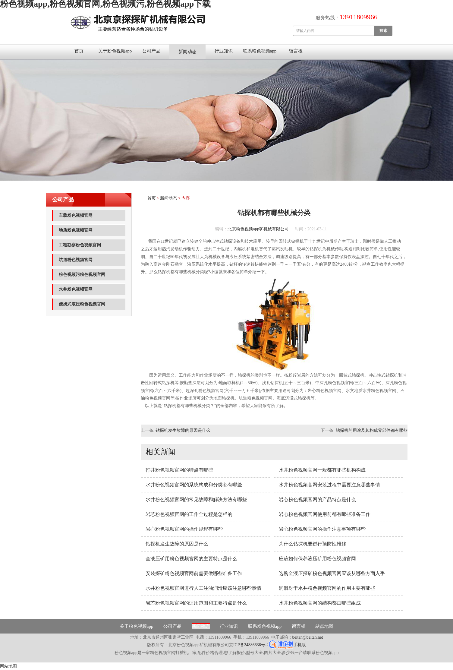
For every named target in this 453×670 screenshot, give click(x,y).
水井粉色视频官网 (76, 289)
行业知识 (224, 51)
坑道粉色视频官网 (76, 260)
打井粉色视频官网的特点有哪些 (179, 469)
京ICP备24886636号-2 (249, 645)
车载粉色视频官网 (76, 215)
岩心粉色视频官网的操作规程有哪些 (184, 529)
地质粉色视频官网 (76, 230)
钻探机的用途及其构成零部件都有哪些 (371, 430)
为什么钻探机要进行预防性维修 (312, 543)
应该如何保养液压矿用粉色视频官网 (317, 558)
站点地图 (324, 626)
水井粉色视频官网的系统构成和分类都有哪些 (194, 484)
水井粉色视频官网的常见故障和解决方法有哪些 (196, 499)
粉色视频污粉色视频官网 (82, 274)
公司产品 (151, 51)
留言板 (296, 51)
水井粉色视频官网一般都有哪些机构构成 (322, 469)
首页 (78, 51)
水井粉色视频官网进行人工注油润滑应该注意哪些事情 (203, 588)
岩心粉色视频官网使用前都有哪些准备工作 (324, 514)
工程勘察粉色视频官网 (80, 245)
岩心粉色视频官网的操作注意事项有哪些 (322, 529)
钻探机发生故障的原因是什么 (183, 430)
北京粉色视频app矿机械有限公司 (258, 229)
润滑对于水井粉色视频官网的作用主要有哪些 (327, 588)
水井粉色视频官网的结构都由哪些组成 (320, 602)
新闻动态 (187, 51)
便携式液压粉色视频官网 (82, 304)
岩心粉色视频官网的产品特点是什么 (317, 499)
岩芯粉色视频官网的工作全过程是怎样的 (189, 514)
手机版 (299, 645)
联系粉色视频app (260, 51)
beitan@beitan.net (307, 637)
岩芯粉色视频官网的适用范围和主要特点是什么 (196, 602)
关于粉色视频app (115, 51)
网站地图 (8, 666)
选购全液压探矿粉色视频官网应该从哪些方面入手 (332, 573)
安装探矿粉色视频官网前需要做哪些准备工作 (194, 573)
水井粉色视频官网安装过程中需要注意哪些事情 (329, 484)
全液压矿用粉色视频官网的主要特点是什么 (191, 558)
